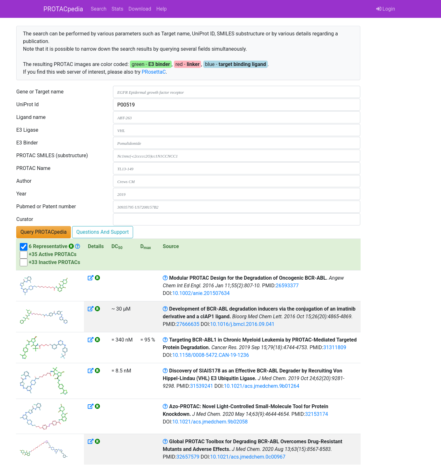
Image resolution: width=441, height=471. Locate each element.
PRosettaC (154, 72)
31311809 (334, 347)
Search (98, 9)
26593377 (287, 286)
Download (140, 9)
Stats (117, 9)
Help (161, 9)
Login (385, 9)
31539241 (201, 386)
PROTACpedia (63, 9)
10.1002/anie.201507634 (201, 293)
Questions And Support (102, 232)
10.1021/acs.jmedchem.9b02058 (210, 422)
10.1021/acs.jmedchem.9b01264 (261, 386)
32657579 (187, 457)
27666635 (187, 324)
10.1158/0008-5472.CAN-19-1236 (210, 355)
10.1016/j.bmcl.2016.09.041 (242, 324)
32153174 (316, 414)
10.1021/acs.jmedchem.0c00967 (248, 457)
